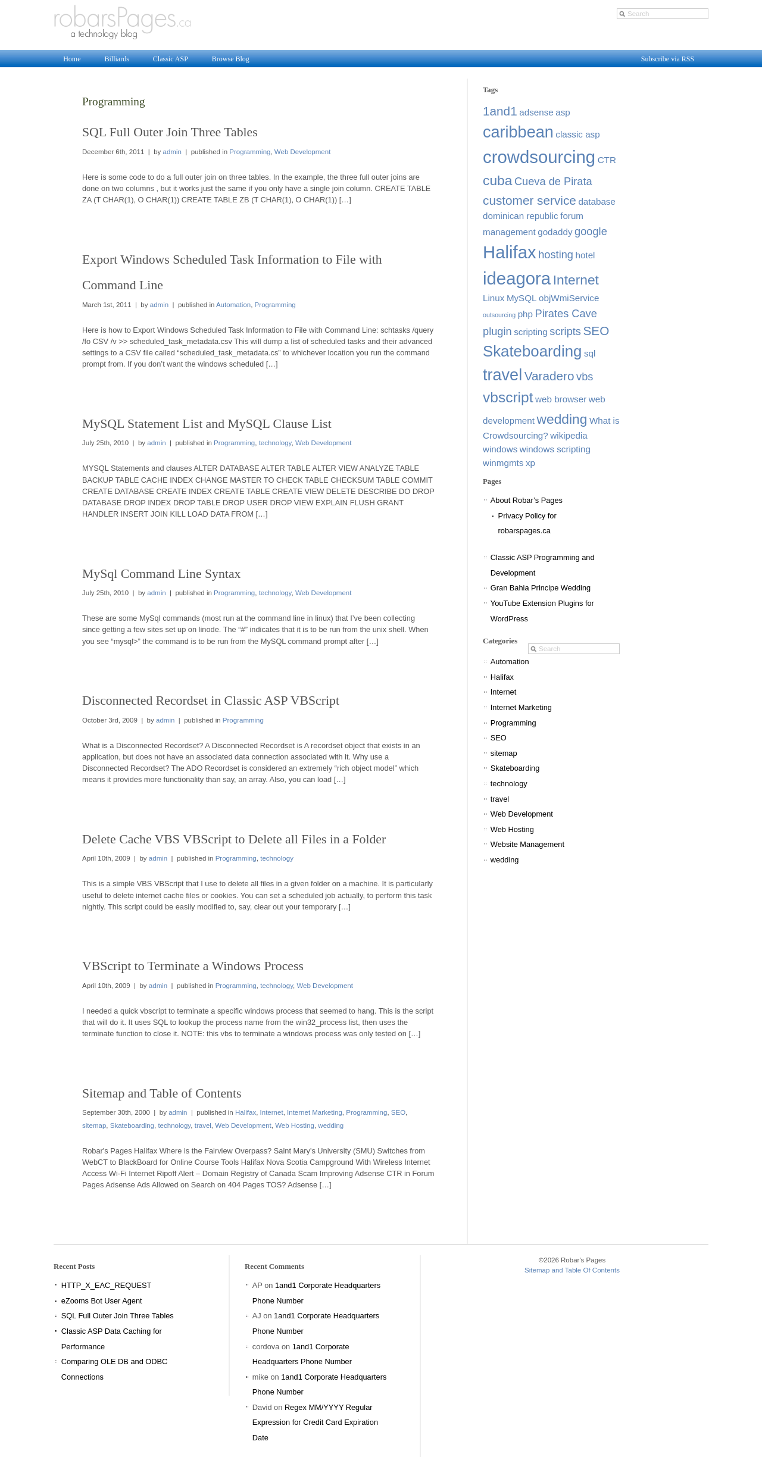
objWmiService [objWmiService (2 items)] (569, 298)
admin (172, 151)
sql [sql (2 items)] (589, 353)
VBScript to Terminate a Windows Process (193, 966)
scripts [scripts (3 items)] (565, 331)
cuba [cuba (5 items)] (497, 180)
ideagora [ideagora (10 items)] (517, 278)
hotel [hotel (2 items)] (585, 255)
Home (71, 59)
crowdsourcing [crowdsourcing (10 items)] (539, 157)
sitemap (94, 1125)
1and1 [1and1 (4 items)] (500, 111)
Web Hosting (294, 1125)
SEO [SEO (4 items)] (596, 330)
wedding (330, 1125)
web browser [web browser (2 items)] (560, 399)
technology (275, 442)
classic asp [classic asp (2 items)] (577, 134)
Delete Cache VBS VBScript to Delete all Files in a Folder (234, 839)
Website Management (527, 844)
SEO (398, 1112)
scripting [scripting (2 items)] (531, 332)
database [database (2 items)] (597, 201)
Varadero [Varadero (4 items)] (549, 376)
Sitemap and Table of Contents (162, 1093)
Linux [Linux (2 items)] (493, 298)
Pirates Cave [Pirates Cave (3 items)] (566, 313)
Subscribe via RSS (667, 59)
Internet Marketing (314, 1112)
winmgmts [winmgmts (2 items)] (503, 463)
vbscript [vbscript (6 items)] (508, 397)
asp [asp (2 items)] (562, 112)
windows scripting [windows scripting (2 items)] (555, 449)
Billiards (116, 59)
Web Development (302, 151)
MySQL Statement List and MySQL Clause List (207, 424)
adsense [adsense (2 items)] (536, 112)
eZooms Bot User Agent (101, 1300)
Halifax (245, 1112)
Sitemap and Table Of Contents (572, 1270)
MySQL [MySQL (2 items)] (522, 298)
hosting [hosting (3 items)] (555, 254)
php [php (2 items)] (525, 314)
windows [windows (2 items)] (500, 449)
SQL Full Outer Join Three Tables (170, 132)
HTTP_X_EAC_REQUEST (106, 1285)
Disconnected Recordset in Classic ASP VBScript (210, 700)
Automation (233, 304)
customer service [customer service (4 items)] (529, 200)
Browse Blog (230, 59)
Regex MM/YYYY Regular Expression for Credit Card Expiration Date (315, 1422)
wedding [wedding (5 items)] (562, 419)
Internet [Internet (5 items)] (576, 279)
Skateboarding (132, 1125)
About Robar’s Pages (527, 500)
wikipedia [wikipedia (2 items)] (568, 435)
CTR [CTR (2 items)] (607, 160)
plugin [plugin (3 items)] (497, 331)
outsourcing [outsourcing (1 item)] (499, 314)
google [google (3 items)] (590, 231)
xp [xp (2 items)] (530, 463)
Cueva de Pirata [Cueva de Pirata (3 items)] (553, 181)
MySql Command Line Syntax (161, 574)
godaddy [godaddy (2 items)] (555, 232)
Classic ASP (170, 59)
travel (203, 1125)
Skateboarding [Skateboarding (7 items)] (532, 351)
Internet (271, 1112)
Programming (249, 151)
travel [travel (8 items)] (502, 375)
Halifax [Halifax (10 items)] (509, 252)
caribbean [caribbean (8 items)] (518, 132)
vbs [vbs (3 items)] (584, 376)
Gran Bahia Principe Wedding (541, 587)
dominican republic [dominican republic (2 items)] (520, 216)
